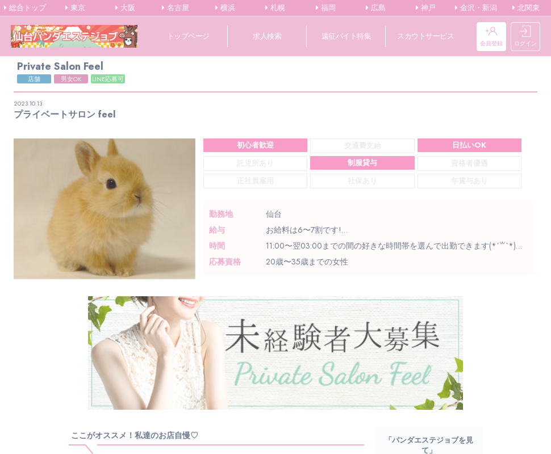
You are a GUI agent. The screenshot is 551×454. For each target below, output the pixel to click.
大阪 (125, 8)
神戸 (426, 8)
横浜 (225, 8)
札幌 (275, 8)
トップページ (188, 36)
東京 (75, 8)
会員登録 (491, 37)
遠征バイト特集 (346, 36)
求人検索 (267, 36)
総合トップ (25, 8)
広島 (376, 8)
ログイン (525, 37)
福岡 (326, 8)
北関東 (526, 8)
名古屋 (175, 8)
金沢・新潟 (476, 8)
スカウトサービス (425, 36)
